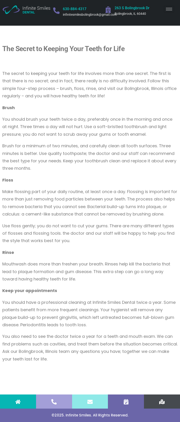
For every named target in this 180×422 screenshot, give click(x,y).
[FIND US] (162, 401)
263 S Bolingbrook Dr (132, 8)
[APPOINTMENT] (126, 401)
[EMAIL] (90, 401)
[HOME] (18, 401)
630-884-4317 (74, 9)
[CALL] (54, 401)
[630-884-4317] (56, 10)
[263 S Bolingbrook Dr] (108, 9)
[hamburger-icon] (169, 9)
